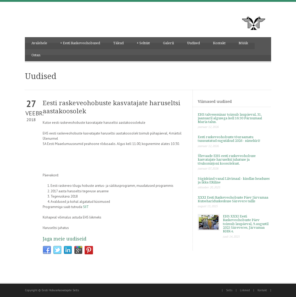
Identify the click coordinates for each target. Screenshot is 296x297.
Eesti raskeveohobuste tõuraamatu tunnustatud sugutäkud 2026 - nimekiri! (229, 139)
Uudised (193, 43)
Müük (243, 43)
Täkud (118, 43)
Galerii (168, 43)
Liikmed (245, 290)
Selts (229, 290)
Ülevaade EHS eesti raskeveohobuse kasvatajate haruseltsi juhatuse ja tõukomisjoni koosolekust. (227, 159)
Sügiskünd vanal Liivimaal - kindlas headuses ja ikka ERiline (234, 180)
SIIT (86, 207)
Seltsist (143, 43)
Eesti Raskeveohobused (80, 43)
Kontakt (219, 43)
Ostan (35, 55)
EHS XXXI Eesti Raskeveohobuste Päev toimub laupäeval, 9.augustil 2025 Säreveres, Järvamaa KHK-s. (245, 223)
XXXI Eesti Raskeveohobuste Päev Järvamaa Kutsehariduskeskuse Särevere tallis (233, 199)
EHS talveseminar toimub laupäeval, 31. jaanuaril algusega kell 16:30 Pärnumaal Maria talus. (230, 118)
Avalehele (39, 43)
